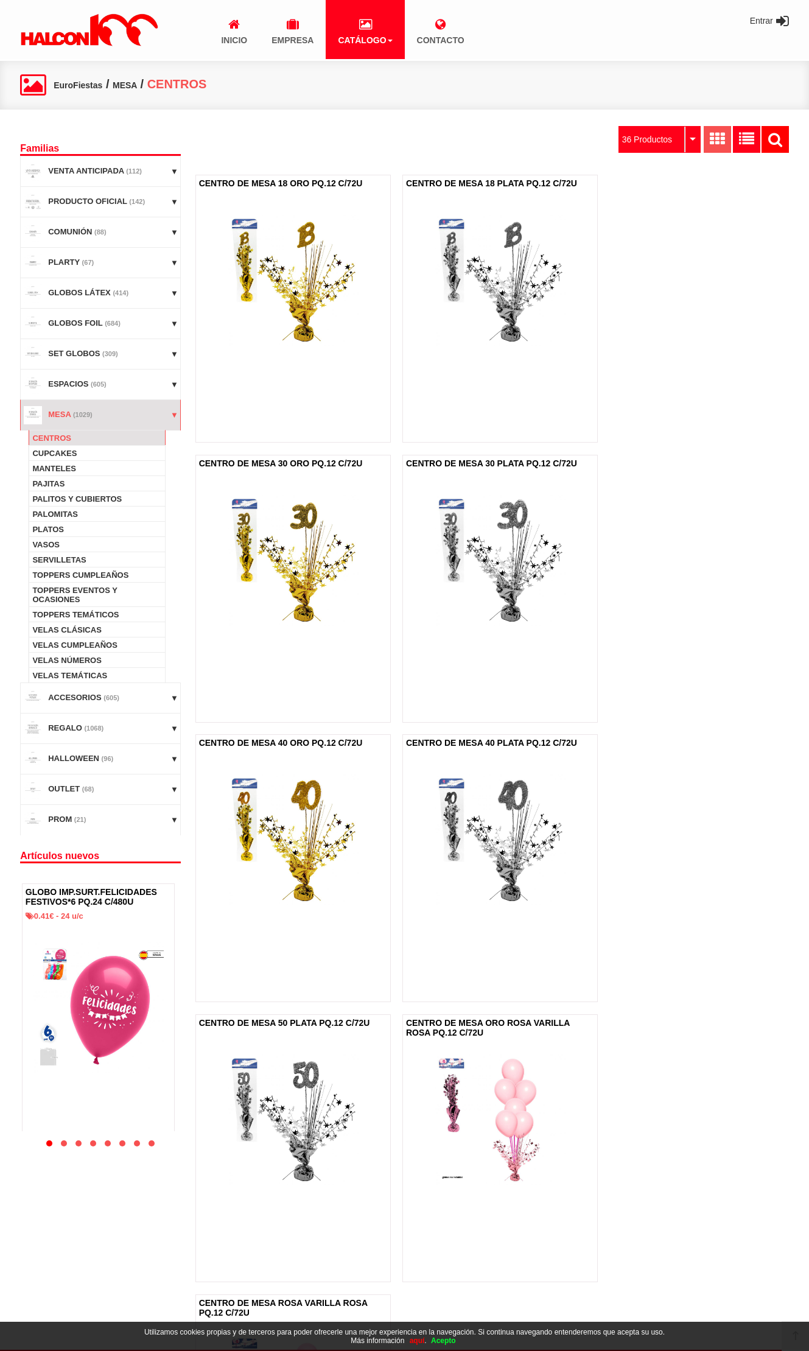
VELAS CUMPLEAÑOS (74, 645)
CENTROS (51, 438)
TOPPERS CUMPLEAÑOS (80, 575)
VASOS (46, 544)
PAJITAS (48, 483)
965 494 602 (582, 1261)
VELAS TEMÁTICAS (69, 675)
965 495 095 (582, 1280)
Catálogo (42, 1270)
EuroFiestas (88, 84)
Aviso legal (314, 1230)
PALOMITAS (55, 514)
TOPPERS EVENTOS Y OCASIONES (74, 595)
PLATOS (48, 529)
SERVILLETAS (59, 559)
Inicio (35, 1230)
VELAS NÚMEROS (66, 660)
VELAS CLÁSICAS (66, 629)
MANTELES (54, 468)
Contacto (42, 1290)
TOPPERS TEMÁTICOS (75, 614)
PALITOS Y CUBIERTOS (77, 499)
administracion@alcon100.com (615, 1299)
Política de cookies (328, 1250)
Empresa (42, 1250)
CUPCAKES (54, 453)
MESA (150, 84)
